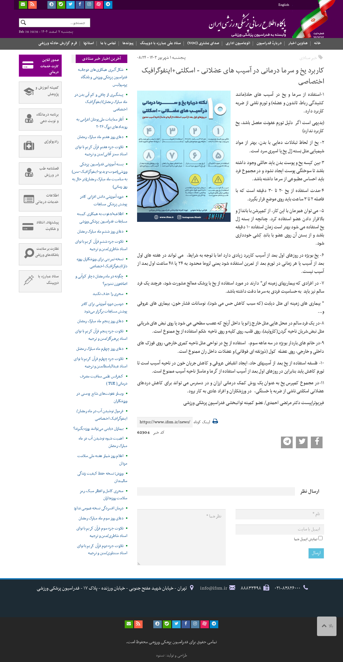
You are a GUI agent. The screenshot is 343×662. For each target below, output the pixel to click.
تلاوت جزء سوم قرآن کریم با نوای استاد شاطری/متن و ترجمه (101, 532)
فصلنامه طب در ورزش (39, 173)
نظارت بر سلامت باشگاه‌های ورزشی (39, 254)
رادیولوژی (39, 146)
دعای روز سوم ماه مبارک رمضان (101, 518)
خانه (317, 43)
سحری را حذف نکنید (108, 294)
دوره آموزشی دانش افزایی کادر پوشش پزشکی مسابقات (103, 200)
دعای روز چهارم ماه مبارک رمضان (99, 348)
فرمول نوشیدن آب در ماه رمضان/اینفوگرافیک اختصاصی (101, 415)
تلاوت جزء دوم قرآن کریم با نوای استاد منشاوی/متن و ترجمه (102, 549)
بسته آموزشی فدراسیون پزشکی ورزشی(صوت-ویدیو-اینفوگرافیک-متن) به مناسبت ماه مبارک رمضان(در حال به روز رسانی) (99, 175)
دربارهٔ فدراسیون (269, 43)
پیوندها (127, 43)
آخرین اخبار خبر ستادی (101, 58)
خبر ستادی (308, 58)
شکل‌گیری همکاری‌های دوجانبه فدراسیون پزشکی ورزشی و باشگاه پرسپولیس (102, 77)
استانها (88, 43)
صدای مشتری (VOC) (203, 43)
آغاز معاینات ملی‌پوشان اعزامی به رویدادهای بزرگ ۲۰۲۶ (101, 123)
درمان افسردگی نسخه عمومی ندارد (98, 508)
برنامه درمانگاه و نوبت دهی (39, 119)
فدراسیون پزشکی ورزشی (235, 25)
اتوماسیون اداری (238, 43)
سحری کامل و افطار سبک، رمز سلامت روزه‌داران (103, 495)
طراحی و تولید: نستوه (171, 655)
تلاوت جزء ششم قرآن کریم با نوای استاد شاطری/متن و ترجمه (101, 245)
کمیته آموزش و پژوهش (39, 92)
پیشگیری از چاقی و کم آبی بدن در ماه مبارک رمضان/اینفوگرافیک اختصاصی (100, 102)
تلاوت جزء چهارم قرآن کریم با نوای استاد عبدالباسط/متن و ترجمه (100, 362)
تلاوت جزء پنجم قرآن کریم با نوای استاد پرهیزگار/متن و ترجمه (101, 335)
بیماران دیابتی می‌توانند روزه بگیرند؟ (98, 428)
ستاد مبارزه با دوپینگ (39, 281)
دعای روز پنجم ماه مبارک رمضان (100, 321)
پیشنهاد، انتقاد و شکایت (39, 227)
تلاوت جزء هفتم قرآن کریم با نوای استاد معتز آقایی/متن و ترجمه (101, 151)
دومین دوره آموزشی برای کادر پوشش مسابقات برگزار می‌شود (104, 307)
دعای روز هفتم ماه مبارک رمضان (100, 137)
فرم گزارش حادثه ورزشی (57, 43)
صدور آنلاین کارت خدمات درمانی (39, 65)
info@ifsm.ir (213, 588)
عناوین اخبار (298, 43)
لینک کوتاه (202, 422)
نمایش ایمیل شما (305, 539)
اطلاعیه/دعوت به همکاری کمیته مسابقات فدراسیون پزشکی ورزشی (102, 217)
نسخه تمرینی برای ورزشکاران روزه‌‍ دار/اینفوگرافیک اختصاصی (102, 263)
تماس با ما (108, 43)
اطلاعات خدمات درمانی (39, 200)
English (283, 5)
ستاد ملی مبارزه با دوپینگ (160, 43)
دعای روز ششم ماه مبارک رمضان (100, 231)
